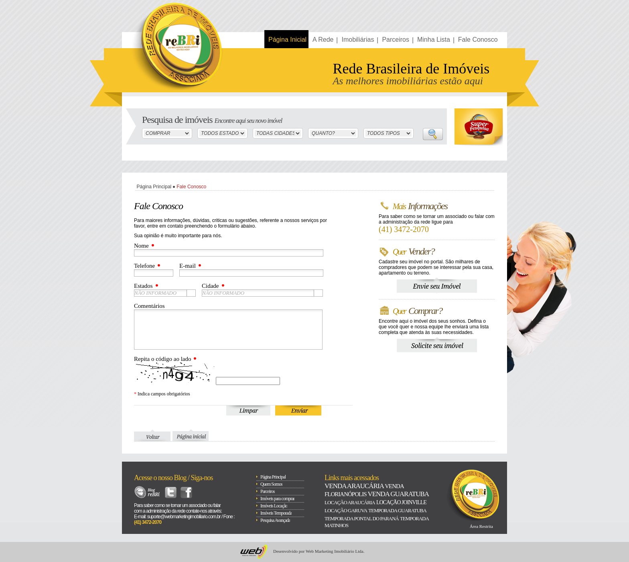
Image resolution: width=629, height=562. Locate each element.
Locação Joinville (401, 502)
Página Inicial (287, 39)
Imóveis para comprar (277, 498)
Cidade (210, 286)
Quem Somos (271, 484)
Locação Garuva (346, 510)
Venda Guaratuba (397, 494)
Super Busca (479, 127)
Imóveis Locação (273, 506)
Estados (143, 286)
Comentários (149, 306)
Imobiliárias (357, 39)
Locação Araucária (350, 502)
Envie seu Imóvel (437, 285)
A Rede (322, 39)
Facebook (186, 492)
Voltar (152, 435)
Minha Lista (433, 39)
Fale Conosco (478, 39)
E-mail (187, 266)
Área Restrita (481, 526)
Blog (147, 492)
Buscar (433, 134)
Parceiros (395, 39)
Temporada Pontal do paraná (362, 518)
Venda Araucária (354, 486)
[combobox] (165, 293)
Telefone (144, 266)
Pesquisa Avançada (275, 520)
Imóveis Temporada (276, 513)
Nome (141, 245)
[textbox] (258, 293)
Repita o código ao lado (162, 359)
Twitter (171, 492)
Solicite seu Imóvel (437, 345)
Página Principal (154, 186)
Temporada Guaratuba (397, 510)
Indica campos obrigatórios (162, 394)
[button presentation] (191, 293)
